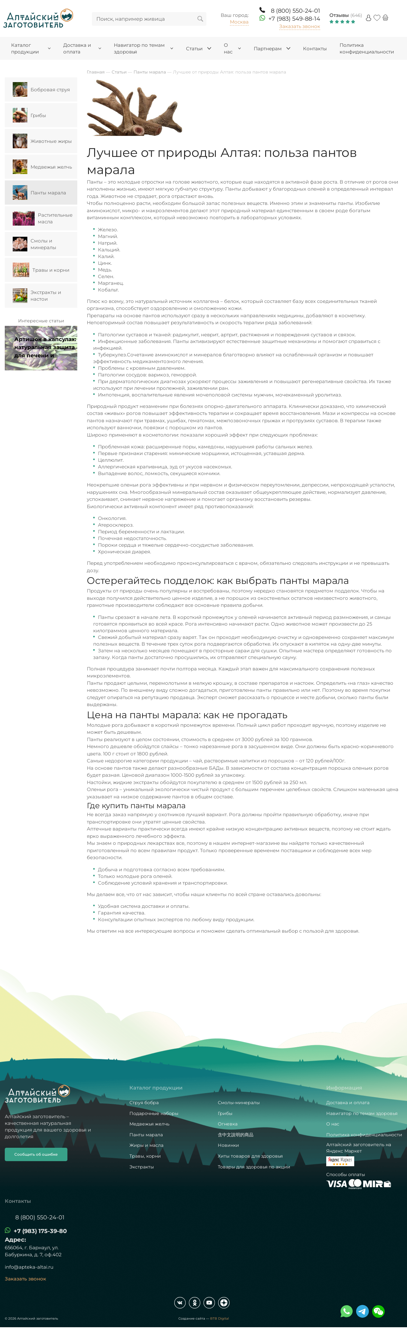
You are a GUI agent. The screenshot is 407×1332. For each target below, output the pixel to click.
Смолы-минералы (239, 1102)
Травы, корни (145, 1156)
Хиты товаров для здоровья (250, 1156)
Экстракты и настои (37, 295)
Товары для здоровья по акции (254, 1167)
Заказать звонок (299, 26)
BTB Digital (219, 1318)
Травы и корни (41, 270)
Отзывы (339, 15)
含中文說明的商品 (235, 1135)
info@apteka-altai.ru (29, 1267)
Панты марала (39, 192)
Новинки (228, 1145)
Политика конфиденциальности (364, 1135)
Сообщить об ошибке (36, 1154)
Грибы (29, 115)
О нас (332, 1124)
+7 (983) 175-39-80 (40, 1231)
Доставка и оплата (347, 1102)
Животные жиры (42, 141)
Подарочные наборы (153, 1113)
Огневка (228, 1124)
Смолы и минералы (34, 244)
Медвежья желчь (42, 166)
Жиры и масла (146, 1145)
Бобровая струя (41, 89)
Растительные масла (42, 218)
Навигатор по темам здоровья (361, 1113)
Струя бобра (144, 1102)
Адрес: (15, 1239)
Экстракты (141, 1167)
